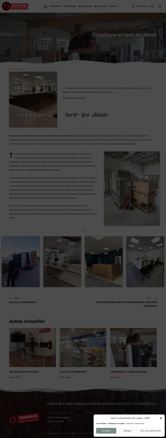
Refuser (127, 430)
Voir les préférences (150, 430)
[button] (161, 418)
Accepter (106, 430)
